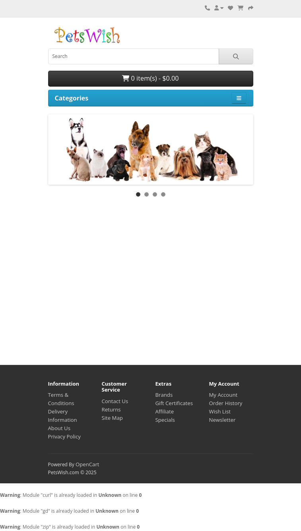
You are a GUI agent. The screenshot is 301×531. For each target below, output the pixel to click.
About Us (59, 428)
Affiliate (164, 411)
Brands (164, 394)
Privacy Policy (64, 436)
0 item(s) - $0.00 (150, 78)
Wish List (220, 411)
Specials (165, 419)
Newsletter (222, 419)
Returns (111, 409)
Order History (226, 403)
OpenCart (87, 464)
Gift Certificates (174, 403)
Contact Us (115, 401)
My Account (223, 394)
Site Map (112, 417)
